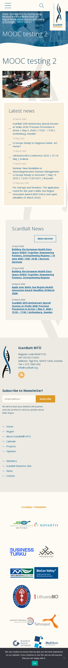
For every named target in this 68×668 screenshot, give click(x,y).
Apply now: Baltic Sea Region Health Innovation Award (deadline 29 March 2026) (33, 290)
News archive (45, 238)
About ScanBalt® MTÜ (18, 436)
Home (5, 14)
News (9, 470)
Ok (34, 663)
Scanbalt (58, 15)
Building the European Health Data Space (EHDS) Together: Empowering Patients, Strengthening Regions (33, 274)
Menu (8, 5)
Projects (11, 446)
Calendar (11, 441)
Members (11, 461)
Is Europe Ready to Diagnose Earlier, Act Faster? (35, 144)
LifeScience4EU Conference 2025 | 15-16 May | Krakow (35, 157)
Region (10, 431)
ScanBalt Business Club (18, 465)
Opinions (11, 451)
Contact (10, 475)
